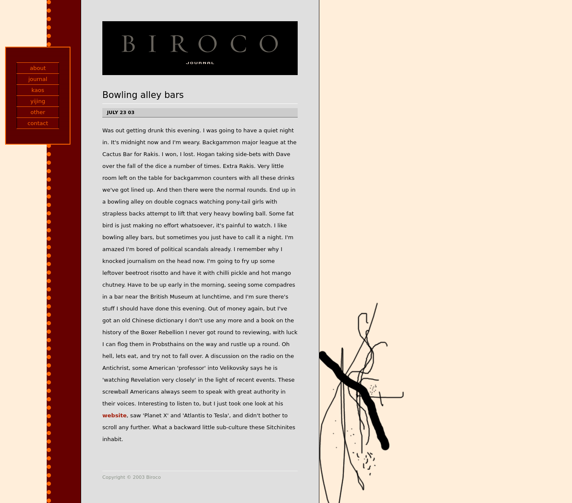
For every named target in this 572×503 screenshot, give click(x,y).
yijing (37, 101)
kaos (37, 90)
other (38, 112)
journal (38, 79)
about (38, 68)
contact (38, 123)
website (114, 415)
